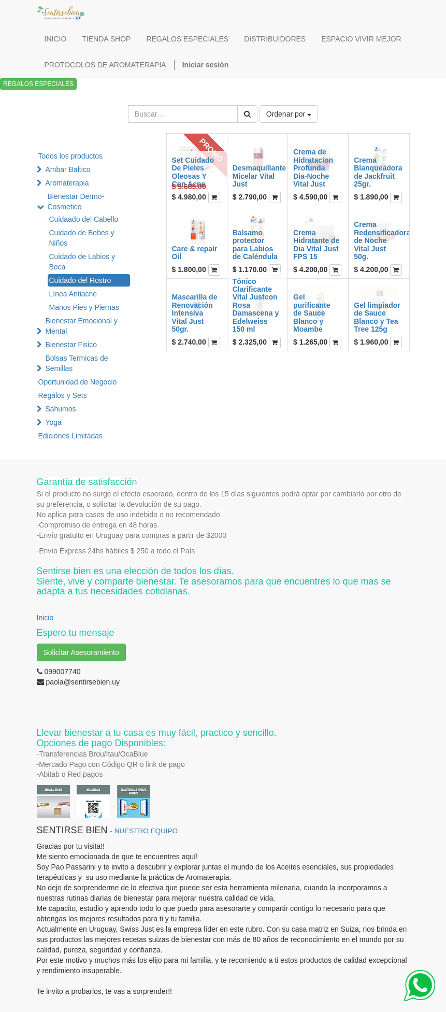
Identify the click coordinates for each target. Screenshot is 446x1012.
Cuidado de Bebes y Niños (81, 238)
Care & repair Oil (195, 253)
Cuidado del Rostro (80, 280)
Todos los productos (70, 156)
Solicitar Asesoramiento (81, 652)
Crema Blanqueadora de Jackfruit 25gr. (378, 172)
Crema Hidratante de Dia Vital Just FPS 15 (316, 245)
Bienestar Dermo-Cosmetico (75, 201)
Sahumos (60, 409)
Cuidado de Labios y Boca (82, 261)
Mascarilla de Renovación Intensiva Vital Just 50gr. (195, 313)
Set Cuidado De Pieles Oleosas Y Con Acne (193, 172)
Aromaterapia (67, 183)
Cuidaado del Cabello (84, 219)
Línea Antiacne (73, 294)
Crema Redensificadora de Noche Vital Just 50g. (382, 240)
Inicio (45, 618)
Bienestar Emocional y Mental (81, 326)
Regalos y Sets (62, 395)
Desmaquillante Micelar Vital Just (259, 176)
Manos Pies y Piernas (84, 307)
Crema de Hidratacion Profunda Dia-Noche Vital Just (313, 168)
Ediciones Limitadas (70, 436)
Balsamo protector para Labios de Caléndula (255, 245)
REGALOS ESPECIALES (38, 84)
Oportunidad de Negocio (77, 382)
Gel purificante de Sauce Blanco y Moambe (311, 313)
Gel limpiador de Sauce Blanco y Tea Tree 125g (377, 317)
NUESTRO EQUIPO (146, 831)
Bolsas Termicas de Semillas (76, 363)
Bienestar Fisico (71, 344)
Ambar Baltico (67, 169)
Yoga (53, 422)
